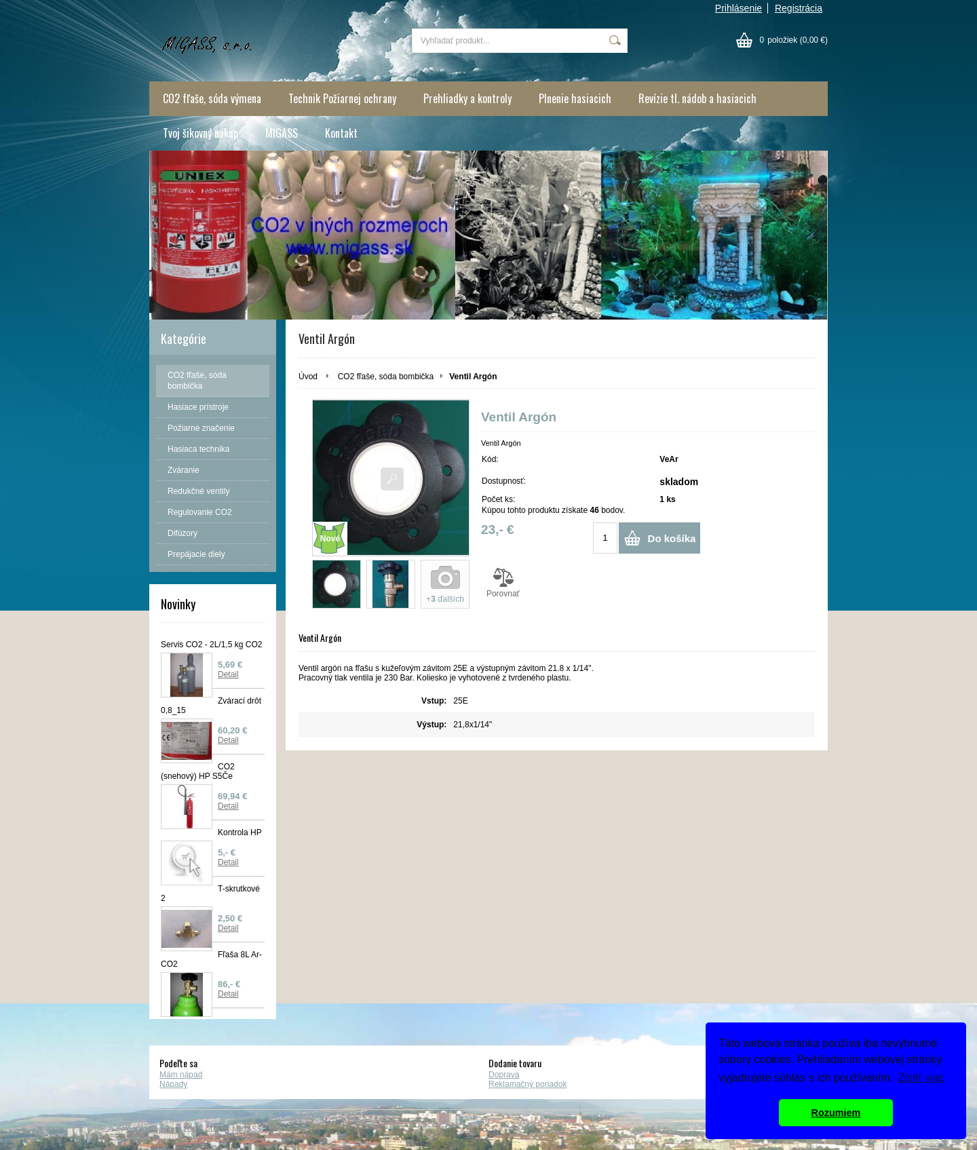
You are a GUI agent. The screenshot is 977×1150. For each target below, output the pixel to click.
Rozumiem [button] (836, 1112)
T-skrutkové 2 (210, 893)
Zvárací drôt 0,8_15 (211, 705)
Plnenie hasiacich (575, 98)
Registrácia (798, 8)
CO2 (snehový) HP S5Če (198, 771)
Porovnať (503, 582)
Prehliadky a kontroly (467, 98)
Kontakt (341, 133)
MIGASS (281, 133)
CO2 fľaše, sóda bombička (386, 376)
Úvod (308, 376)
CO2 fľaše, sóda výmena (212, 98)
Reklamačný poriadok (527, 1084)
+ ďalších (445, 599)
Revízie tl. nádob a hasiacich (697, 98)
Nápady (173, 1084)
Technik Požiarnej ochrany (342, 98)
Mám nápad (180, 1074)
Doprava (503, 1074)
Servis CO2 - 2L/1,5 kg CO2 (211, 644)
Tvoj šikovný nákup (200, 133)
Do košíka (672, 538)
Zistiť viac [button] (921, 1078)
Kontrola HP (240, 832)
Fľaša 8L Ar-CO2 (211, 959)
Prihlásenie (738, 8)
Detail (228, 674)
